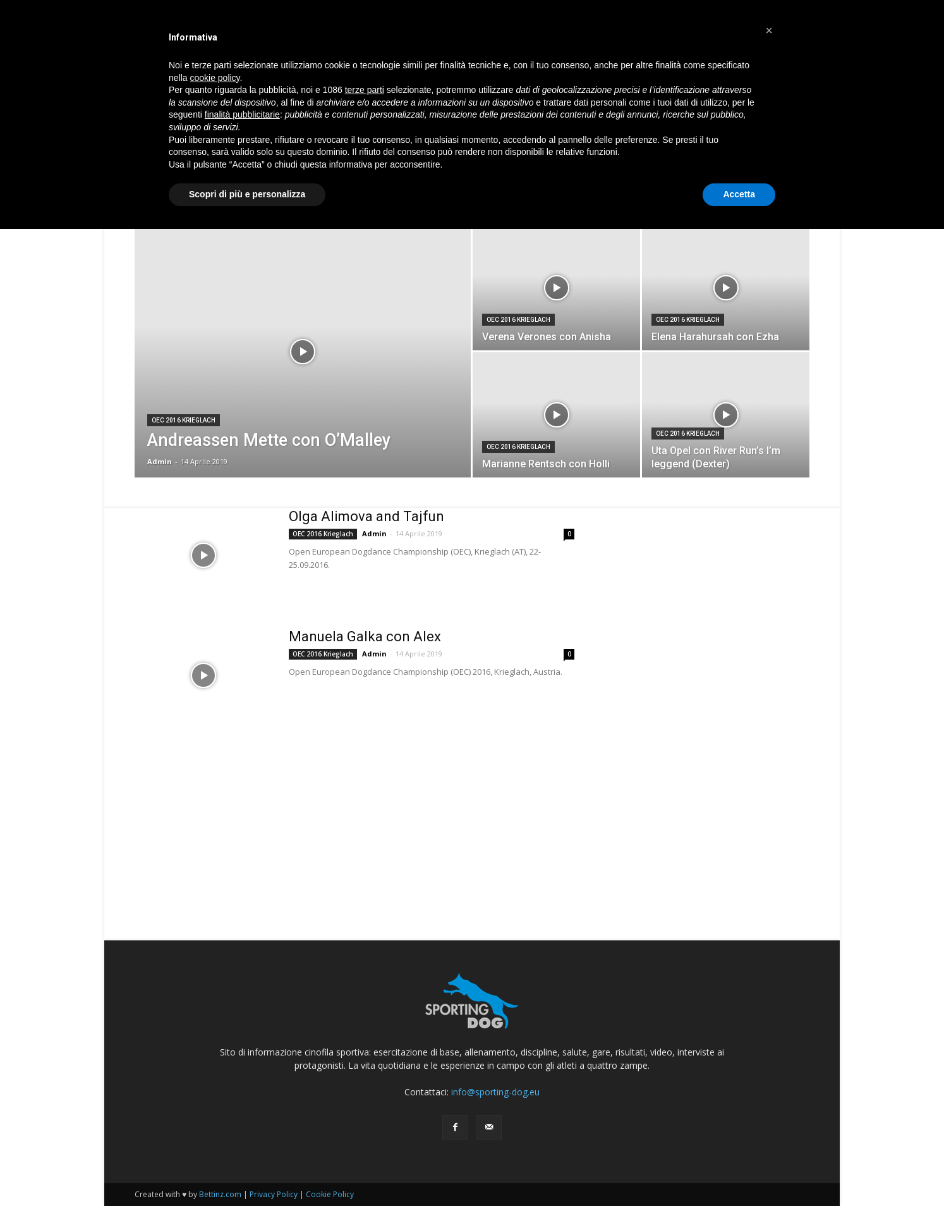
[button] (769, 30)
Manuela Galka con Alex (365, 636)
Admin (159, 461)
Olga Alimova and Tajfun (366, 516)
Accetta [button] (739, 194)
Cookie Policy (330, 1194)
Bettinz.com (220, 1194)
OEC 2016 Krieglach (183, 420)
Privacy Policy (274, 1194)
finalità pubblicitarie (242, 114)
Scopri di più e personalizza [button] (247, 194)
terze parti (364, 90)
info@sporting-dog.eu (495, 1092)
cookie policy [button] (214, 78)
